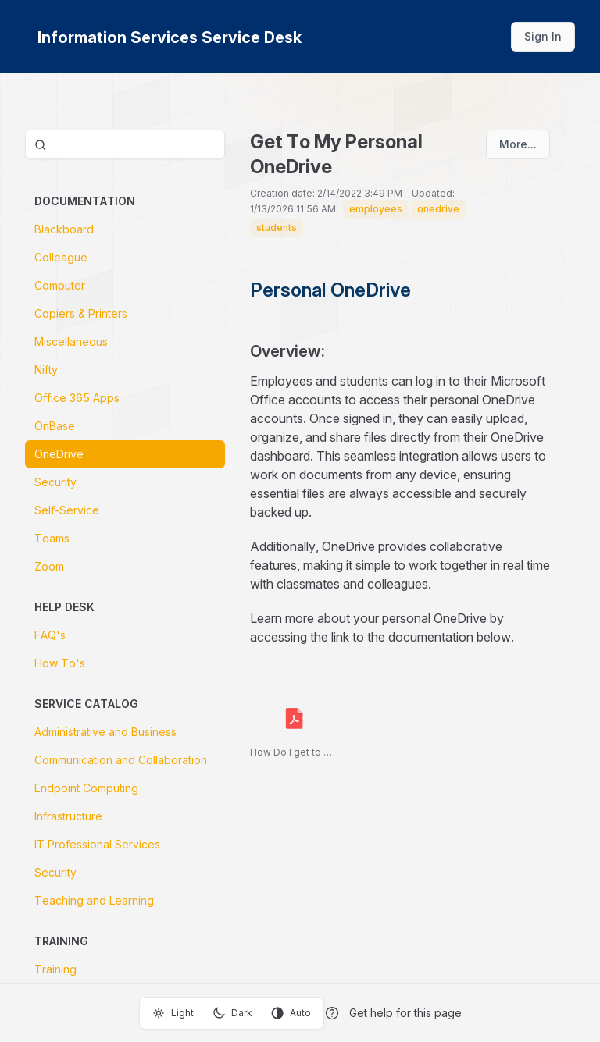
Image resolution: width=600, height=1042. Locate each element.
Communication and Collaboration (120, 759)
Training (55, 969)
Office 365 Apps (77, 397)
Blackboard (64, 229)
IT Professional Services (97, 844)
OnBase (54, 425)
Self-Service (66, 510)
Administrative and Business (105, 731)
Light (173, 1013)
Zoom (49, 566)
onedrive (438, 209)
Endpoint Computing (86, 788)
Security (55, 482)
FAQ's (50, 635)
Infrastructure (68, 816)
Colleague (61, 257)
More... (518, 144)
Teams (52, 538)
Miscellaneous (71, 341)
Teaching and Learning (94, 900)
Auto (291, 1013)
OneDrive (59, 454)
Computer (59, 285)
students (276, 227)
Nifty (46, 369)
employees (375, 209)
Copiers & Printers (80, 313)
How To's (59, 663)
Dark (232, 1013)
